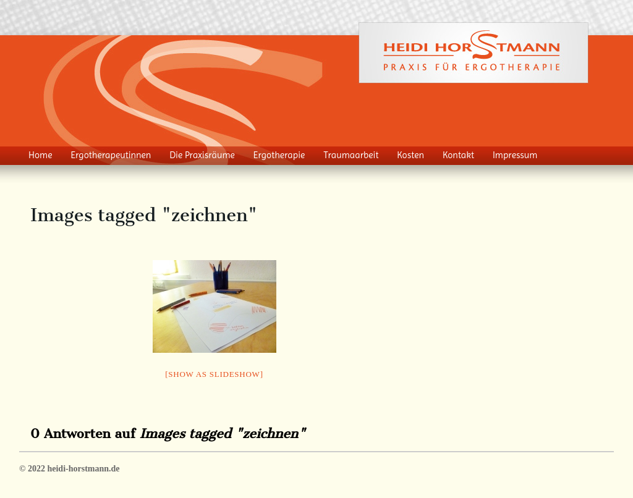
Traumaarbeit (350, 155)
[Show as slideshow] (214, 374)
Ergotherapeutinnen (110, 155)
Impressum (515, 155)
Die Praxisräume (201, 155)
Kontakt (458, 155)
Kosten (410, 155)
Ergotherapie (279, 155)
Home (40, 155)
